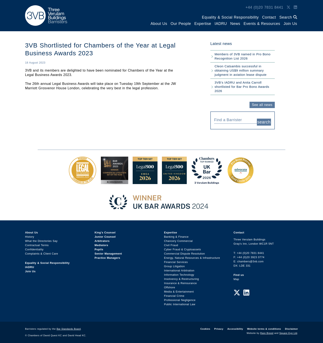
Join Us (290, 24)
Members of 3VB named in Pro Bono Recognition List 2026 (243, 56)
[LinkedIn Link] (295, 7)
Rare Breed (267, 331)
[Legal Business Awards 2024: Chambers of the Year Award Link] (82, 180)
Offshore (169, 285)
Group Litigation (174, 264)
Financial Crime (174, 294)
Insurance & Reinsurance (180, 281)
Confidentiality (34, 247)
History (29, 234)
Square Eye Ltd (288, 331)
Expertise (202, 24)
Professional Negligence (180, 298)
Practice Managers (107, 256)
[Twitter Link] (288, 7)
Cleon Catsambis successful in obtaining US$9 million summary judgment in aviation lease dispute (241, 70)
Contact (269, 17)
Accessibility (235, 327)
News (235, 24)
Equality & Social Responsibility (230, 17)
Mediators (101, 243)
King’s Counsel (105, 230)
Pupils (99, 247)
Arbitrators (102, 239)
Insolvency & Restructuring (181, 277)
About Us (159, 24)
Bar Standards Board (69, 327)
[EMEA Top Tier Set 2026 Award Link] (145, 180)
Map (236, 277)
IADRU (221, 24)
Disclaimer (291, 327)
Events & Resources (262, 24)
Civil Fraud (171, 243)
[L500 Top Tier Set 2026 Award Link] (174, 180)
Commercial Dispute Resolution (184, 251)
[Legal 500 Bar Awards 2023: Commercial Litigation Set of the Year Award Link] (114, 180)
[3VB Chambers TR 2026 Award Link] (206, 180)
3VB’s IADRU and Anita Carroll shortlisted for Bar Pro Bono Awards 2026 (242, 87)
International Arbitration (179, 268)
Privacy (218, 327)
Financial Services (176, 260)
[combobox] (235, 119)
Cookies (205, 327)
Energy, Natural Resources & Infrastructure (192, 256)
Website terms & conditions (264, 327)
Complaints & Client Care (41, 251)
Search (288, 17)
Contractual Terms (37, 243)
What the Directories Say (41, 239)
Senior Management (108, 251)
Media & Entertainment (179, 289)
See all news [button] (262, 105)
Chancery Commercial (178, 239)
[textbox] (234, 120)
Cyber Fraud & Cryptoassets (182, 247)
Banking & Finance (176, 234)
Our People (181, 24)
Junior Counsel (105, 234)
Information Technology (179, 272)
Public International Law (179, 302)
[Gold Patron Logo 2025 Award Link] (240, 180)
